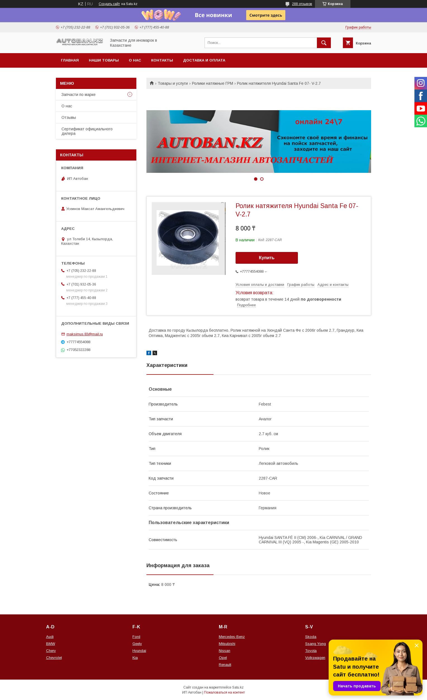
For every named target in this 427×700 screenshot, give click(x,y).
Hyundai (139, 651)
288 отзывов (302, 4)
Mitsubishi (227, 644)
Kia (135, 658)
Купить (267, 257)
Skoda (310, 637)
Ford (136, 637)
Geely (137, 644)
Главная (70, 60)
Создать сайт (109, 4)
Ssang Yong (315, 644)
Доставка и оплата (204, 60)
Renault (225, 665)
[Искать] (324, 42)
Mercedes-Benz (232, 637)
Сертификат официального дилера (87, 131)
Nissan (224, 651)
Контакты (162, 60)
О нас (135, 60)
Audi (50, 637)
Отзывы (68, 117)
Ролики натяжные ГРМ (212, 83)
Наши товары (104, 60)
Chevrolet (54, 658)
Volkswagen (315, 658)
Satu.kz (238, 687)
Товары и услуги (173, 83)
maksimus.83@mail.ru (85, 334)
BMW (50, 644)
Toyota (311, 651)
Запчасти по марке (78, 94)
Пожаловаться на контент (224, 692)
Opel (223, 658)
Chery (51, 651)
